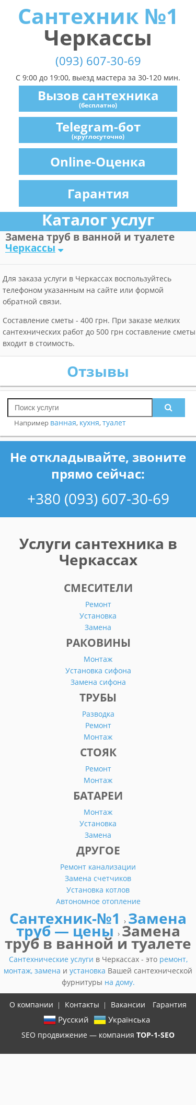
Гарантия (98, 193)
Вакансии (128, 1004)
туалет (114, 422)
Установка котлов (98, 890)
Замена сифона (98, 682)
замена (48, 971)
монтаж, (19, 971)
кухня (89, 422)
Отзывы (98, 371)
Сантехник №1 (98, 26)
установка (89, 971)
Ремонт (98, 604)
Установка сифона (98, 670)
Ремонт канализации (98, 867)
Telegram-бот (98, 129)
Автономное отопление (98, 901)
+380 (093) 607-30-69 (98, 498)
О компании (31, 1004)
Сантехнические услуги (52, 959)
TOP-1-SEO (155, 1035)
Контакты (82, 1004)
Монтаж (98, 659)
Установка (98, 616)
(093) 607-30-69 (98, 61)
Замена (98, 627)
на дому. (120, 982)
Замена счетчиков (98, 878)
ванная (63, 422)
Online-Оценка (98, 161)
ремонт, (173, 959)
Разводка (98, 714)
